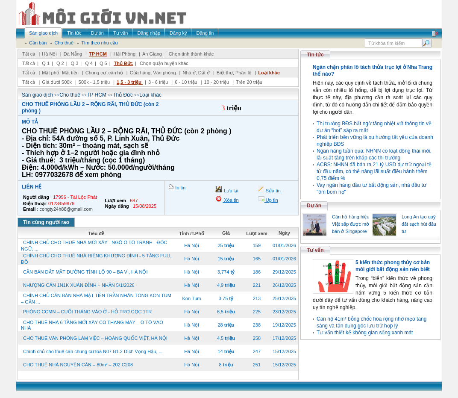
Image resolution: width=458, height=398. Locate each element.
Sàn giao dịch (37, 95)
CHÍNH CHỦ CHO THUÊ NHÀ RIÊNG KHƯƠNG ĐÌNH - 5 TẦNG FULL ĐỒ (96, 259)
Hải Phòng (124, 53)
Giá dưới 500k (57, 82)
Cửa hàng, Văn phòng (153, 72)
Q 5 (103, 63)
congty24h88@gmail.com (66, 209)
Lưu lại (230, 190)
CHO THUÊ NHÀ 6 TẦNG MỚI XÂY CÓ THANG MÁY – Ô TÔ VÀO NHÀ (92, 325)
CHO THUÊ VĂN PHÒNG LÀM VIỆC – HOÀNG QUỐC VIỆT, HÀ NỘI (95, 338)
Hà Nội (49, 53)
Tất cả (28, 53)
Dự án (314, 206)
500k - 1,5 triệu (95, 82)
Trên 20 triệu (249, 82)
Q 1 (46, 63)
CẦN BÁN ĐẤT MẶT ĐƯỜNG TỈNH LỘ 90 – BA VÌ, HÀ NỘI (85, 271)
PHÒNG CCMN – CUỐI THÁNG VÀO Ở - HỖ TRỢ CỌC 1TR (87, 311)
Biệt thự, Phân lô (234, 72)
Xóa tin (230, 200)
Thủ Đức (123, 63)
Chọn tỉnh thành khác (191, 53)
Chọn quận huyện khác (164, 63)
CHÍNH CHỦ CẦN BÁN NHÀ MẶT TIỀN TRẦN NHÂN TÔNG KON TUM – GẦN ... (96, 298)
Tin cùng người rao (46, 222)
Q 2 (60, 63)
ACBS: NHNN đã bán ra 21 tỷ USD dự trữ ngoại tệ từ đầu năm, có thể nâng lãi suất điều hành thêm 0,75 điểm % (374, 171)
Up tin (271, 200)
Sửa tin (272, 190)
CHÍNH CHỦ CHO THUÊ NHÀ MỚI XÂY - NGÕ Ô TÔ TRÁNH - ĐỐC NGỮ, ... (94, 245)
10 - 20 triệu (217, 82)
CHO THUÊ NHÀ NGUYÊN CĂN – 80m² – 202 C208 (78, 364)
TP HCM (98, 53)
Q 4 (89, 63)
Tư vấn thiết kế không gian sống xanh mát (365, 333)
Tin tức (315, 55)
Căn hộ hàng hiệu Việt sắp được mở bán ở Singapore (351, 224)
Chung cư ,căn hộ (104, 72)
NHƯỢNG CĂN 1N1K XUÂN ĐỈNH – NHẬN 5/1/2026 (79, 285)
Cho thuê (69, 95)
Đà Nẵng (73, 53)
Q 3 (75, 63)
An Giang (152, 53)
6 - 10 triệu (187, 82)
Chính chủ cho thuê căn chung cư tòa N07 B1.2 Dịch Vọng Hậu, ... (93, 351)
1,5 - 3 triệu (130, 82)
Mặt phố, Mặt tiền (60, 72)
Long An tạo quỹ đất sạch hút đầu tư (419, 224)
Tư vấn (315, 250)
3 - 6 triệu (158, 82)
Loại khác (269, 72)
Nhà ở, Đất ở (195, 72)
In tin (179, 187)
